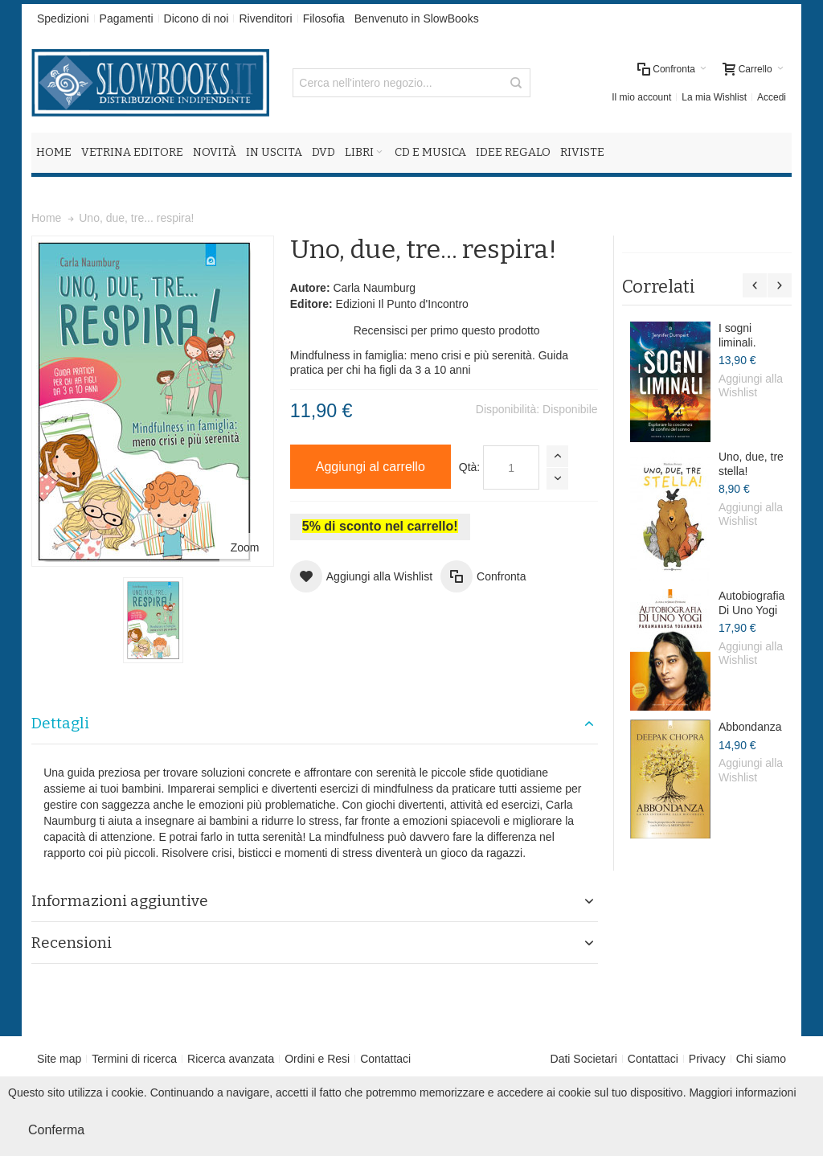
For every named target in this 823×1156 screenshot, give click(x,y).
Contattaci (385, 1058)
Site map (59, 1058)
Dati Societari (584, 1058)
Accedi (771, 97)
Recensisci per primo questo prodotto (447, 330)
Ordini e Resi (317, 1058)
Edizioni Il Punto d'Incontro (402, 303)
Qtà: (469, 467)
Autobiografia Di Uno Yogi (752, 603)
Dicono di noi (196, 18)
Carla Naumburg (374, 287)
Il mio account (641, 97)
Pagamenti (127, 18)
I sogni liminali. (737, 335)
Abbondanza (750, 726)
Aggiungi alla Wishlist (751, 386)
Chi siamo (761, 1058)
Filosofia (324, 18)
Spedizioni (63, 18)
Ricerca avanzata (230, 1058)
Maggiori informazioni (742, 1092)
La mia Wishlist (714, 97)
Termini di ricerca (134, 1058)
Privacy (707, 1058)
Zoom (245, 547)
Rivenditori (265, 18)
